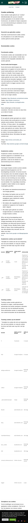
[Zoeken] (22, 2)
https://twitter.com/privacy (13, 100)
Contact (17, 7)
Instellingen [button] (5, 519)
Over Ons (11, 7)
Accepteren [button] (12, 519)
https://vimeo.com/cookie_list (13, 140)
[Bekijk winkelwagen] (25, 3)
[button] (2, 3)
